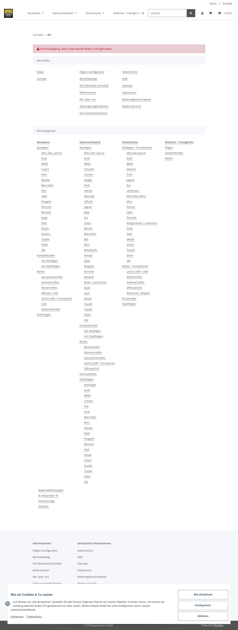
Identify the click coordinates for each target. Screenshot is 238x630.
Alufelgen (43, 147)
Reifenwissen (88, 92)
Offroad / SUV (49, 293)
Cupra (45, 169)
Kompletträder (46, 255)
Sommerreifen (50, 282)
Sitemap (127, 85)
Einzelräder (129, 298)
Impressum (20, 618)
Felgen (169, 147)
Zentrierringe (46, 501)
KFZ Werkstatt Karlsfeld (94, 85)
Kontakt (227, 3)
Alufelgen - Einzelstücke (137, 147)
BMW (44, 163)
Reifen (41, 271)
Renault (46, 212)
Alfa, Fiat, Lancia (51, 153)
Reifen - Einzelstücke (135, 266)
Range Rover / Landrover (142, 223)
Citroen (88, 174)
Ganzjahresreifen (52, 277)
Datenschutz (37, 618)
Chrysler (89, 169)
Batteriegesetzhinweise (136, 99)
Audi (44, 158)
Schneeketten (88, 374)
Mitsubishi (90, 250)
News (213, 3)
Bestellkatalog (88, 78)
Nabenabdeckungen (51, 490)
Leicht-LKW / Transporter (56, 298)
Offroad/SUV (91, 368)
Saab (44, 217)
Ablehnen (199, 616)
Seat (44, 223)
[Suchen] (167, 13)
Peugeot (46, 201)
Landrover (133, 190)
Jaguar (88, 207)
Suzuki (88, 304)
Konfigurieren (200, 607)
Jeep (86, 212)
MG (86, 239)
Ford (44, 174)
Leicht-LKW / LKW (137, 271)
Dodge (88, 180)
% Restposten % (48, 495)
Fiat (86, 406)
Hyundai (89, 196)
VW (43, 250)
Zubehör (43, 506)
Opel (44, 196)
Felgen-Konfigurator (92, 72)
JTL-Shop (218, 625)
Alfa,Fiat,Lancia (136, 153)
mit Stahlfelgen (50, 266)
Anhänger (90, 384)
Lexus (87, 223)
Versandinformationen (94, 113)
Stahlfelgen (44, 314)
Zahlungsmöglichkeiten (94, 106)
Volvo (44, 244)
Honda (88, 190)
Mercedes (47, 185)
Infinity (88, 201)
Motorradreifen (50, 309)
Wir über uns (88, 99)
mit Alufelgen (49, 260)
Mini (44, 190)
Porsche (46, 207)
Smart (87, 460)
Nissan (88, 255)
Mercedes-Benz (136, 196)
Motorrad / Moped (138, 293)
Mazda (45, 180)
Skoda (45, 228)
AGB (124, 78)
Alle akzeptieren (200, 597)
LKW (44, 304)
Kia (86, 217)
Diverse (131, 169)
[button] (202, 13)
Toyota (45, 239)
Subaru (45, 234)
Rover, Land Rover (95, 282)
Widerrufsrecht (131, 106)
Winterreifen (49, 287)
